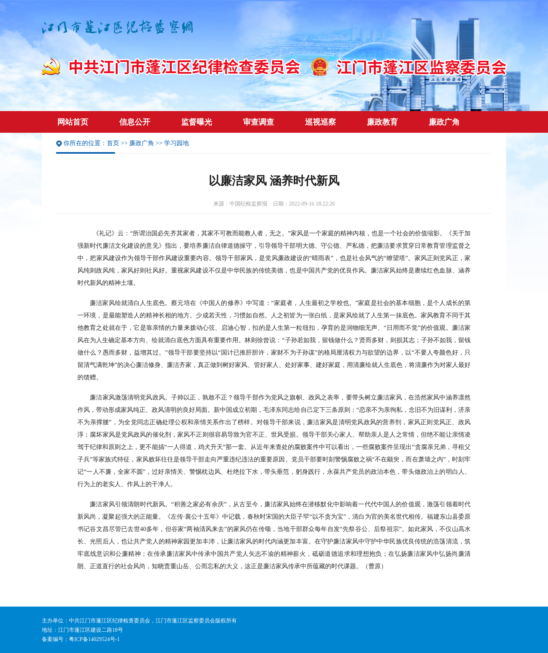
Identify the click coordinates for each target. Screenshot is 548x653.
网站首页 (72, 122)
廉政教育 (382, 122)
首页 (113, 143)
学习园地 (176, 143)
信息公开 (134, 122)
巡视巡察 (320, 122)
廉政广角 (444, 122)
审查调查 (258, 122)
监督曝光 (196, 122)
